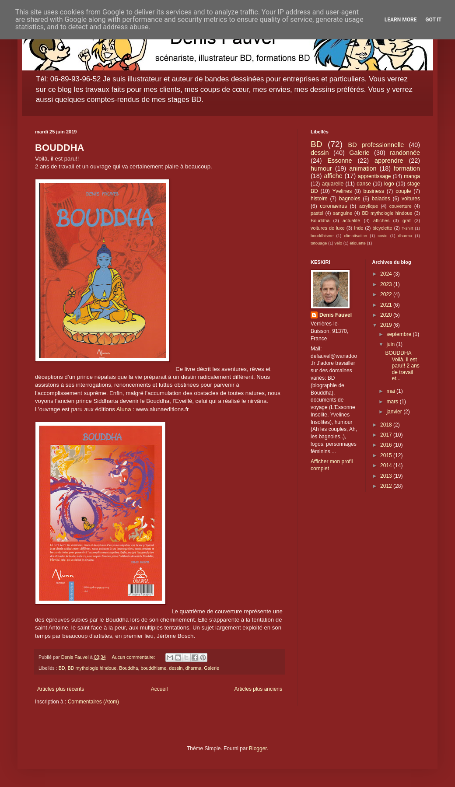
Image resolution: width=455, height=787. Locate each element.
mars (392, 402)
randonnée (405, 152)
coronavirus (333, 206)
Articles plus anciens (258, 689)
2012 (386, 486)
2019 (386, 325)
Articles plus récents (60, 689)
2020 (386, 315)
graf (406, 220)
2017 (386, 435)
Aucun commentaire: (134, 657)
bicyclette (382, 228)
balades (381, 199)
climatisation (355, 235)
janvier (394, 412)
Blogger (258, 748)
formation (407, 168)
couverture (400, 206)
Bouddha (128, 668)
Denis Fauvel (335, 315)
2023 (386, 284)
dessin (175, 668)
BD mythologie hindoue (92, 668)
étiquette (358, 243)
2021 (386, 305)
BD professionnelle (376, 144)
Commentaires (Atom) (93, 702)
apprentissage (374, 176)
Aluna (123, 409)
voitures (411, 199)
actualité (351, 220)
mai (391, 391)
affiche (333, 175)
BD (62, 668)
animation (362, 168)
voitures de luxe (328, 228)
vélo (338, 243)
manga (412, 176)
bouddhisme (154, 668)
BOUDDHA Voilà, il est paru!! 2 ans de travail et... (402, 365)
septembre (399, 334)
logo (389, 184)
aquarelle (332, 184)
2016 (386, 445)
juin (391, 344)
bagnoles (349, 199)
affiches (381, 220)
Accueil (159, 689)
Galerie (211, 668)
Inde (358, 228)
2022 (386, 294)
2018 (386, 425)
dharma (194, 668)
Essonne (340, 160)
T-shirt (407, 228)
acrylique (368, 206)
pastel (317, 213)
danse (364, 184)
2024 (386, 274)
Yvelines (342, 191)
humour (321, 168)
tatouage (319, 243)
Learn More (401, 20)
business (374, 191)
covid (382, 235)
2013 (386, 476)
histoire (319, 199)
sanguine (342, 213)
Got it (433, 20)
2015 (386, 455)
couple (403, 191)
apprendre (388, 160)
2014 (386, 465)
